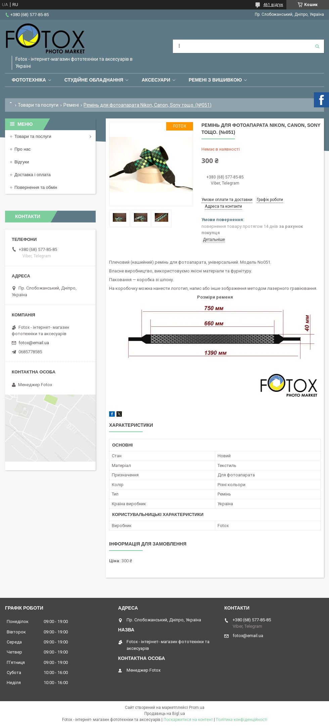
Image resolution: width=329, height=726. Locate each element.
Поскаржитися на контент (188, 719)
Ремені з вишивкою (215, 80)
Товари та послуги (38, 105)
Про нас (22, 149)
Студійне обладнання (93, 80)
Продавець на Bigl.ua (164, 713)
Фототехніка (29, 80)
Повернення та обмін (35, 187)
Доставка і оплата (32, 174)
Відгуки (21, 161)
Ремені (71, 105)
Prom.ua (196, 707)
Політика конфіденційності (241, 719)
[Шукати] (317, 46)
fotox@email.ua (33, 342)
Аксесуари (156, 80)
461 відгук (273, 4)
